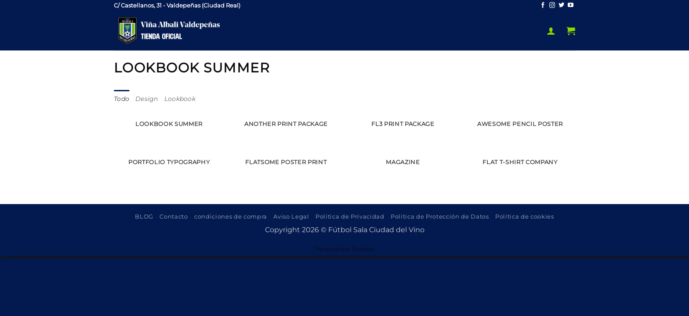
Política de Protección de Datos (440, 216)
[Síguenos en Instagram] (552, 5)
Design (146, 99)
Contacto (174, 216)
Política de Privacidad (349, 216)
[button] (551, 30)
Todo (121, 99)
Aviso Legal (291, 216)
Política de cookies (524, 216)
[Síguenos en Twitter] (561, 5)
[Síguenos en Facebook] (543, 5)
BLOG (144, 216)
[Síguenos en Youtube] (570, 5)
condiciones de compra (230, 216)
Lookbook (180, 99)
